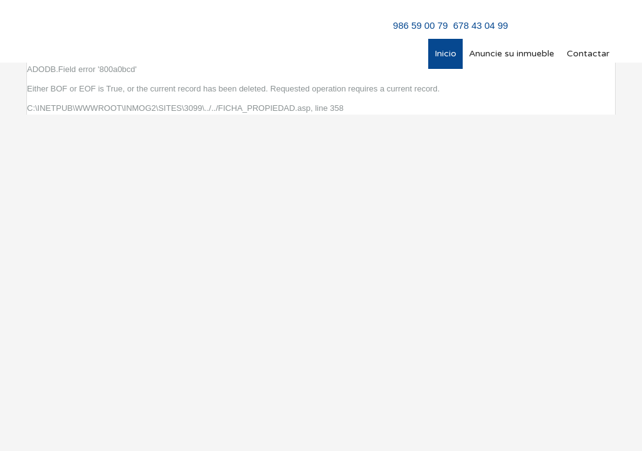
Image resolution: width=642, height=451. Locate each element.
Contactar (588, 53)
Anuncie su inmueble (511, 53)
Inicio (445, 53)
